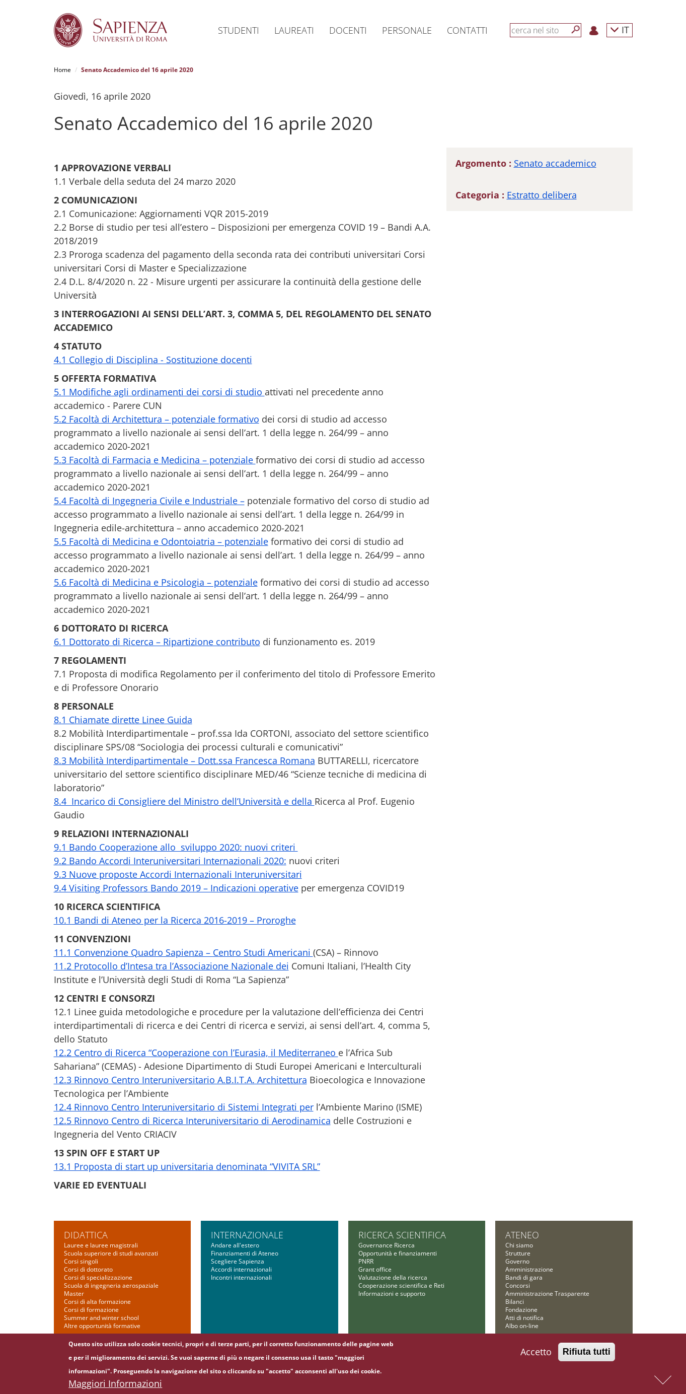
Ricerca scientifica (402, 1235)
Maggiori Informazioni (115, 1386)
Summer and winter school (101, 1317)
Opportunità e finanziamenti (397, 1253)
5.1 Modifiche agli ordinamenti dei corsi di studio (159, 392)
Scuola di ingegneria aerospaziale (111, 1285)
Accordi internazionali (241, 1269)
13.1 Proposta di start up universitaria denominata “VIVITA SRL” (187, 1166)
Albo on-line (522, 1325)
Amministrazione (529, 1269)
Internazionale (247, 1235)
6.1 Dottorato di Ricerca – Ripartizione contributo (157, 642)
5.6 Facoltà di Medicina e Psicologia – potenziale (156, 582)
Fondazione (521, 1309)
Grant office (375, 1269)
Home (62, 69)
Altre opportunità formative (102, 1325)
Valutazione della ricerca (392, 1277)
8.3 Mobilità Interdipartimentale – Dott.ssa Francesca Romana (184, 760)
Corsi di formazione (91, 1309)
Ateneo (522, 1235)
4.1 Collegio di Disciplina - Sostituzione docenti (153, 360)
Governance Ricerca (386, 1245)
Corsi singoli (81, 1261)
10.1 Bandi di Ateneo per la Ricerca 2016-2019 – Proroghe (175, 920)
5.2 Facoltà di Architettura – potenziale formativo (156, 419)
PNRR (365, 1261)
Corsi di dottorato (88, 1269)
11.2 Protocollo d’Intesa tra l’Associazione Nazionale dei (171, 966)
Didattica (86, 1235)
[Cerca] (576, 30)
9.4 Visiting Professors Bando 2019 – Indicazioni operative (176, 888)
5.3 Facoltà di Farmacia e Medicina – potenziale (155, 460)
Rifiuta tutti (587, 1355)
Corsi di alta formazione (97, 1301)
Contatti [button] (467, 30)
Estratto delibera (542, 195)
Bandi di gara (524, 1277)
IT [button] (619, 29)
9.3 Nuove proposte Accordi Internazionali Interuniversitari (178, 874)
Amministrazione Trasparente (547, 1293)
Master (74, 1293)
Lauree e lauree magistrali (101, 1245)
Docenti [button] (348, 30)
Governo (517, 1261)
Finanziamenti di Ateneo (244, 1253)
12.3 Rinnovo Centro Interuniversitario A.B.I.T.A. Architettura (180, 1080)
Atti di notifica (524, 1317)
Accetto (536, 1355)
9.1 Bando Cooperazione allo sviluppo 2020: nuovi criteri (176, 847)
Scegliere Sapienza (237, 1261)
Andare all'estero (235, 1245)
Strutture (517, 1253)
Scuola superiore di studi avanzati (111, 1253)
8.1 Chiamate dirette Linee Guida (123, 720)
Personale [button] (407, 30)
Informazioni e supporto (391, 1293)
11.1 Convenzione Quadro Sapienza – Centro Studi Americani (183, 952)
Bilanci (514, 1301)
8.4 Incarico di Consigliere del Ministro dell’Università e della (184, 801)
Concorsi (517, 1285)
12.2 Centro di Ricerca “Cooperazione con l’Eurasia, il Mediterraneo (196, 1053)
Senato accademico (555, 163)
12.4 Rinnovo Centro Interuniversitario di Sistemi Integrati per (184, 1107)
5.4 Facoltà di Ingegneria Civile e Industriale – (149, 501)
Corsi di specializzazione (98, 1277)
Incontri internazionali (241, 1277)
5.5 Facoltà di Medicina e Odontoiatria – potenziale (161, 541)
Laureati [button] (294, 30)
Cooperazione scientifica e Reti (401, 1285)
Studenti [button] (238, 30)
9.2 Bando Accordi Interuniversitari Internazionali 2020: (170, 861)
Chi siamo (519, 1245)
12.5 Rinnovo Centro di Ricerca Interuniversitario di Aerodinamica (192, 1120)
